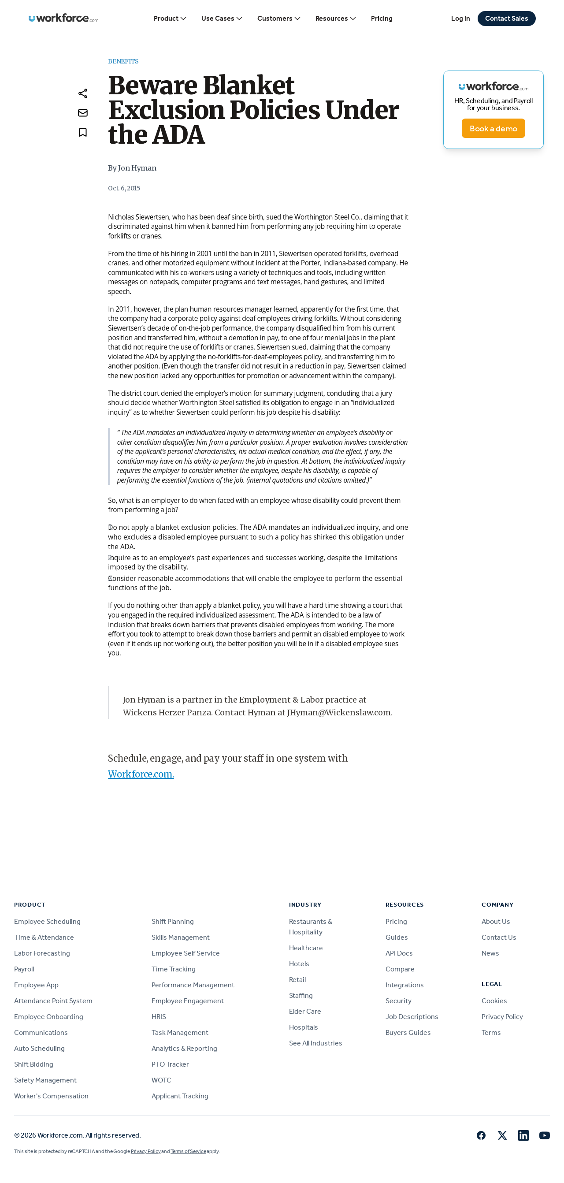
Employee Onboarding (48, 1016)
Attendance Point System (53, 1001)
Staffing (301, 995)
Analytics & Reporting (184, 1048)
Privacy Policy (502, 1016)
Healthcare (306, 948)
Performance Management (193, 985)
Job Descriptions (412, 1016)
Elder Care (305, 1011)
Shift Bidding (33, 1064)
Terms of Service (188, 1151)
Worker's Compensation (51, 1096)
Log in (460, 18)
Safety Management (45, 1080)
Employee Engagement (188, 1001)
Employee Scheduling (47, 921)
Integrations (405, 985)
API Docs (399, 953)
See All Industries (315, 1043)
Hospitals (303, 1027)
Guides (397, 937)
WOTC (161, 1080)
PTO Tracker (170, 1064)
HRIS (159, 1016)
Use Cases (222, 18)
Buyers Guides (408, 1032)
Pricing (382, 18)
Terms (491, 1032)
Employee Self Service (186, 953)
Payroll (24, 969)
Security (399, 1001)
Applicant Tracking (180, 1096)
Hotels (299, 964)
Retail (297, 979)
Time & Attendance (44, 937)
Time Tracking (174, 969)
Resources (336, 18)
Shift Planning (173, 921)
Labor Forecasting (42, 953)
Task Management (180, 1032)
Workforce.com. (141, 774)
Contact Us (499, 937)
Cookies (494, 1001)
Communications (41, 1032)
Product (170, 18)
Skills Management (181, 937)
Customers (279, 18)
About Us (496, 921)
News (490, 953)
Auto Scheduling (39, 1048)
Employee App (36, 985)
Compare (400, 969)
